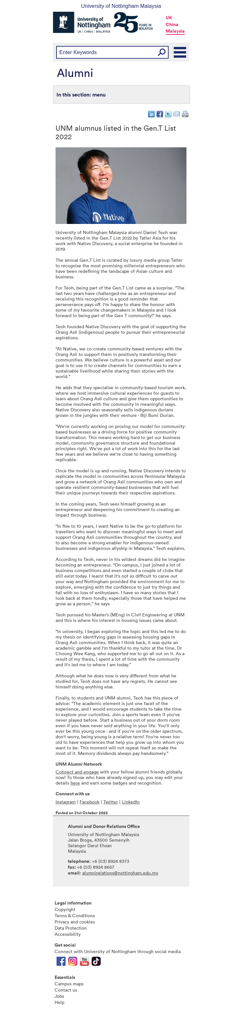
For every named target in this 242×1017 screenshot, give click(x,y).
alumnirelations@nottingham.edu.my (120, 873)
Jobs (59, 996)
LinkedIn (131, 802)
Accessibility (68, 934)
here (75, 783)
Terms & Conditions (75, 915)
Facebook (89, 802)
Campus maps (69, 983)
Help (59, 1002)
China (172, 24)
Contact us (66, 990)
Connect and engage (77, 772)
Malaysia (175, 31)
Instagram (66, 802)
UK (169, 17)
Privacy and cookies (75, 922)
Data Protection (71, 928)
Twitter (110, 802)
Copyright (65, 909)
